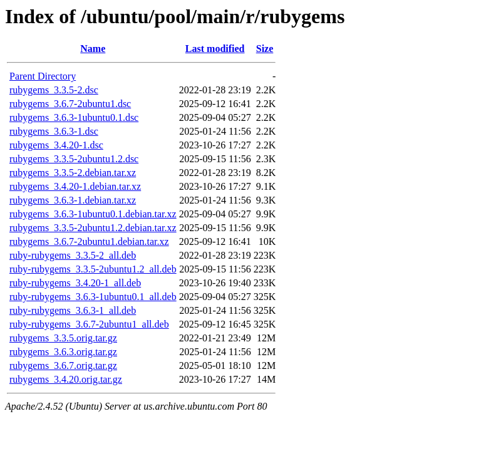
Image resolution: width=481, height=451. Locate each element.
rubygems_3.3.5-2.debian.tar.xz (72, 172)
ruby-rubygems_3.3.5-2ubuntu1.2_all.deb (93, 269)
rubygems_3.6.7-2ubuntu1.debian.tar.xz (89, 241)
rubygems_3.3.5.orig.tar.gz (63, 338)
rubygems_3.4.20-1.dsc (56, 145)
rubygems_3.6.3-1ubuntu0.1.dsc (73, 117)
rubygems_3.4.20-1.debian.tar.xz (75, 186)
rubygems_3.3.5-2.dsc (53, 90)
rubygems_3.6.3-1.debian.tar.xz (72, 200)
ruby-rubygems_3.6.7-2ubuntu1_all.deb (89, 324)
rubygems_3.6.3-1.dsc (53, 131)
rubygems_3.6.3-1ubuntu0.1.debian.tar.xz (93, 214)
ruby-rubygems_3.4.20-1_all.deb (75, 282)
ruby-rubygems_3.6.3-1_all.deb (72, 310)
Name (92, 48)
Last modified (215, 48)
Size (265, 48)
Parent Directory (42, 76)
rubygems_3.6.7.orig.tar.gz (63, 365)
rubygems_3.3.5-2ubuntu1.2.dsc (73, 158)
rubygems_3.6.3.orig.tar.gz (63, 351)
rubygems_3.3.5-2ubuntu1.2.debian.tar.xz (93, 227)
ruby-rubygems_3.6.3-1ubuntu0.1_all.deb (93, 296)
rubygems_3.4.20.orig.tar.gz (65, 379)
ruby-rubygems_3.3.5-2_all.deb (72, 255)
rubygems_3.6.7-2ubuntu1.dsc (70, 103)
